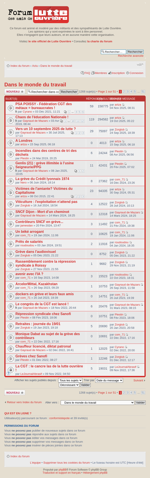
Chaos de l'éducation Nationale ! (41, 117)
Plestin (24, 158)
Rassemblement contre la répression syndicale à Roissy (45, 263)
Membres (101, 73)
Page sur (107, 91)
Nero (23, 182)
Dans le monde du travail (56, 65)
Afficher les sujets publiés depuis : (48, 380)
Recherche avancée (130, 55)
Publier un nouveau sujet (14, 91)
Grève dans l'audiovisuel (35, 252)
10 (73, 121)
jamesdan (26, 225)
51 (143, 91)
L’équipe (35, 462)
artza (118, 104)
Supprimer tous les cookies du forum (66, 462)
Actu (35, 65)
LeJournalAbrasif (31, 373)
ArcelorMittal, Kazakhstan (36, 284)
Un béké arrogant (29, 231)
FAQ (87, 73)
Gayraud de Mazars (35, 120)
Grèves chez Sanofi (31, 356)
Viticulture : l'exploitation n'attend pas (46, 202)
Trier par (103, 380)
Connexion (136, 73)
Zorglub (120, 129)
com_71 (120, 179)
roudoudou (27, 245)
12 (82, 121)
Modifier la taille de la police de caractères (140, 64)
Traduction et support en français (62, 472)
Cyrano (27, 111)
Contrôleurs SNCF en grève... (39, 222)
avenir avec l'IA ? (29, 274)
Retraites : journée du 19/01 (37, 324)
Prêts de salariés (29, 241)
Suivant (138, 380)
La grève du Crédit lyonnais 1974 (42, 179)
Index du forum (20, 65)
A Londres (23, 140)
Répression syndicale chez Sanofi (43, 314)
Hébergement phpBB (95, 472)
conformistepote (59, 418)
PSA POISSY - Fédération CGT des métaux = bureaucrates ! (43, 106)
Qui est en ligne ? (18, 413)
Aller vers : (52, 402)
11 (77, 121)
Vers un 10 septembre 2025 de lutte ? (45, 129)
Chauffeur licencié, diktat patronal (43, 346)
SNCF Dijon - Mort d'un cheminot (42, 212)
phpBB (63, 469)
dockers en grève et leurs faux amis (44, 294)
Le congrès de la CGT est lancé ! (42, 304)
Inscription (118, 73)
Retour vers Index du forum (24, 402)
